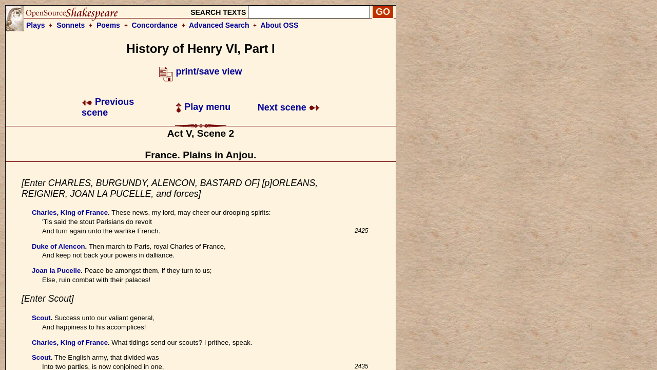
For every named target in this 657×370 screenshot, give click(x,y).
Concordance (154, 25)
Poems (108, 25)
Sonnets (70, 25)
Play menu (203, 107)
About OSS (280, 25)
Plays (35, 25)
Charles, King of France (70, 212)
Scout (41, 318)
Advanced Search (219, 25)
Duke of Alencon (58, 246)
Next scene (289, 107)
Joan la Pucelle (56, 270)
